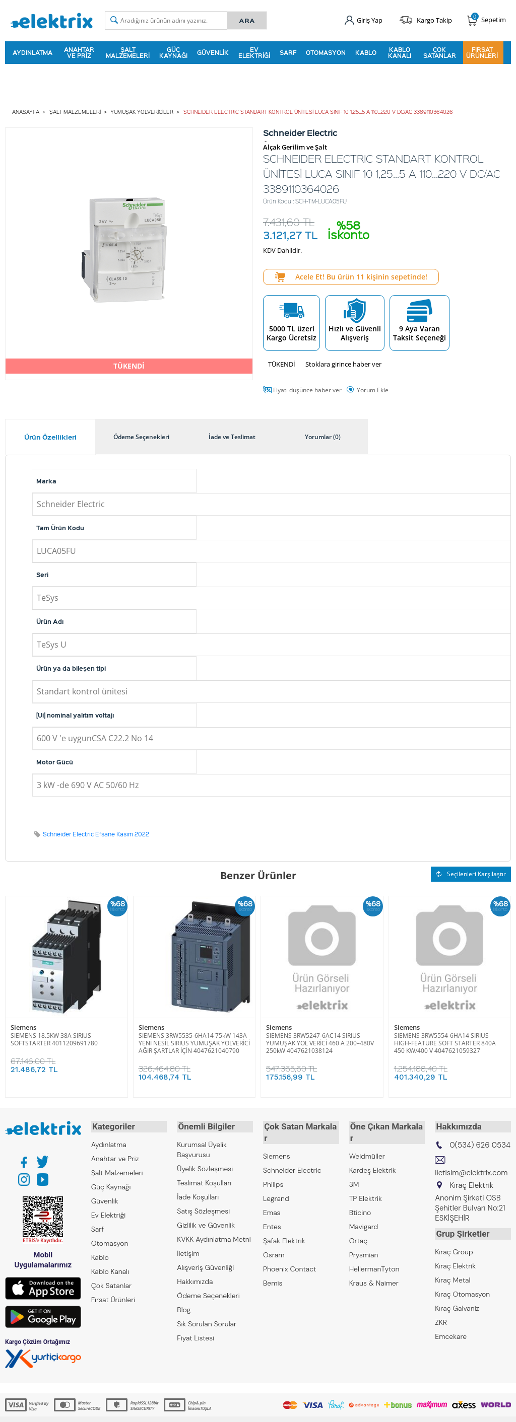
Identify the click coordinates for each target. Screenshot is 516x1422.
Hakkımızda (195, 1279)
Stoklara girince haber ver (343, 362)
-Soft (205, 1409)
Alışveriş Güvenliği (205, 1264)
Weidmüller (367, 1142)
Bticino (360, 1198)
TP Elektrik (365, 1184)
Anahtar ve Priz (79, 52)
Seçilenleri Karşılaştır (471, 872)
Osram (274, 1240)
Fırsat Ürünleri (482, 52)
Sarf (288, 52)
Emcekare (451, 1332)
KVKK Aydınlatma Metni (213, 1236)
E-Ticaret (227, 1409)
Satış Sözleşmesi (203, 1208)
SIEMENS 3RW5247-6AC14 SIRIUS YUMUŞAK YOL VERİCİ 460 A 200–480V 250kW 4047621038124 (320, 1042)
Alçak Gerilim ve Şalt (295, 146)
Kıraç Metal (452, 1276)
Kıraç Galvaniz (457, 1304)
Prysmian (363, 1240)
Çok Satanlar (439, 52)
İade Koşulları (198, 1194)
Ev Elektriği (254, 52)
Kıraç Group (454, 1247)
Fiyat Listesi (195, 1335)
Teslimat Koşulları (204, 1180)
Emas (272, 1198)
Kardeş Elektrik (372, 1156)
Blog (183, 1307)
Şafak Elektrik (284, 1226)
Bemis (272, 1268)
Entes (272, 1212)
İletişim (188, 1250)
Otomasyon (326, 52)
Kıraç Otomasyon (462, 1290)
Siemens (23, 1026)
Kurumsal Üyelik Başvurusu (202, 1147)
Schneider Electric (292, 1156)
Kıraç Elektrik (455, 1261)
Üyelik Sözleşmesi (205, 1166)
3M (354, 1170)
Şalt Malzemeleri (128, 52)
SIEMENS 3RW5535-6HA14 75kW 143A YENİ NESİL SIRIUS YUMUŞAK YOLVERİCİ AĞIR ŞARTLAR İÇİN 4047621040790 (194, 1042)
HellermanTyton (374, 1254)
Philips (273, 1170)
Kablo (365, 52)
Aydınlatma (32, 52)
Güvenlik (213, 52)
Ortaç (358, 1226)
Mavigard (363, 1212)
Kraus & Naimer (374, 1268)
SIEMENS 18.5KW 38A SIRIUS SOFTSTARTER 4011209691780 (54, 1038)
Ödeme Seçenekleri (208, 1293)
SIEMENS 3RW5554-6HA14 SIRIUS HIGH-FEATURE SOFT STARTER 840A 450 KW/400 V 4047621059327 (445, 1042)
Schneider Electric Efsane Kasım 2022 (96, 832)
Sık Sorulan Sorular (206, 1321)
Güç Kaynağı (173, 52)
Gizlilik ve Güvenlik (206, 1222)
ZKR (441, 1318)
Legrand (276, 1184)
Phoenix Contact (289, 1254)
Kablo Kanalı (399, 52)
